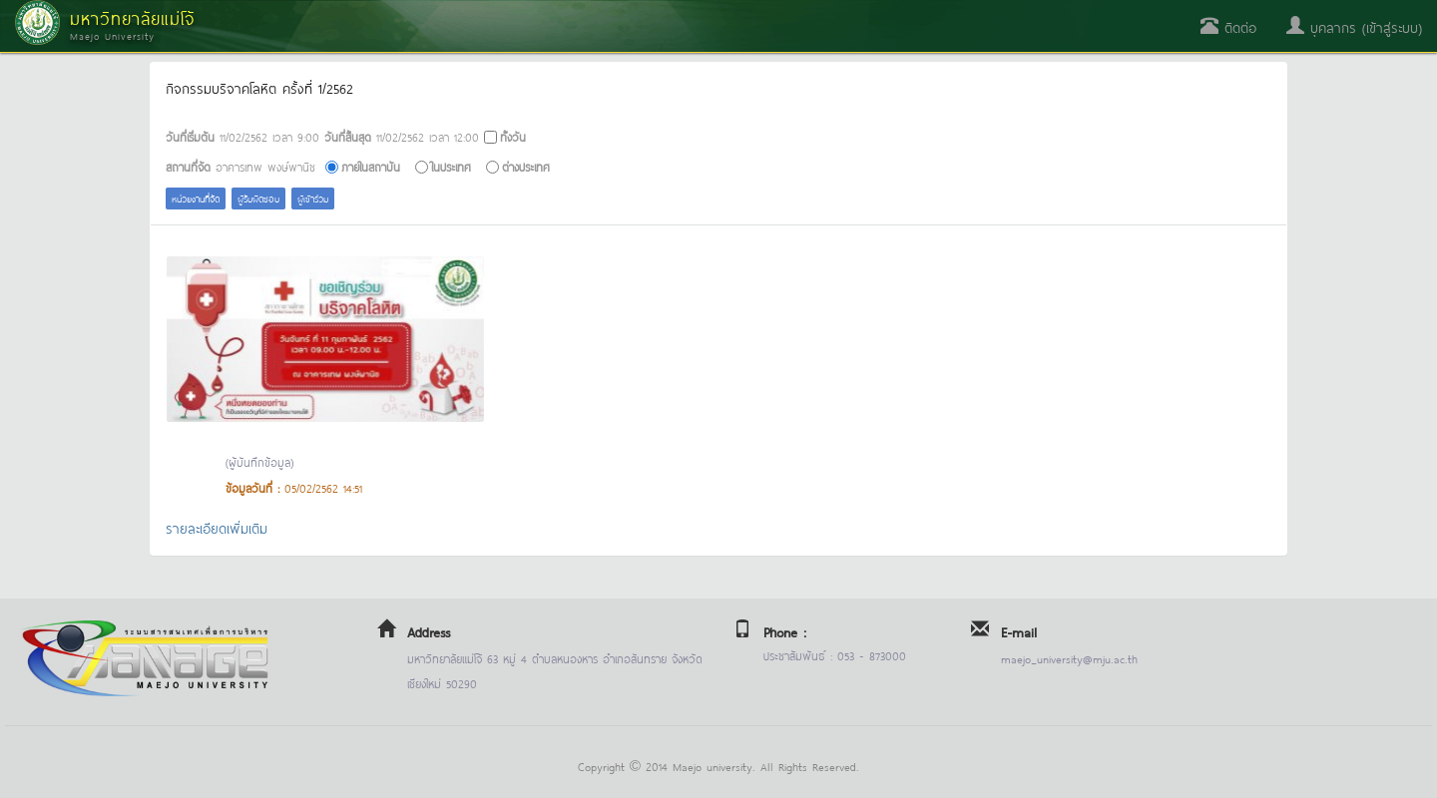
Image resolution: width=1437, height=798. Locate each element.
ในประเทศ (451, 166)
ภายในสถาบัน (370, 166)
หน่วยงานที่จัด (196, 198)
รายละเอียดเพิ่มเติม (216, 527)
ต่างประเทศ (526, 166)
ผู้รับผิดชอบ (258, 198)
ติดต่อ (1228, 26)
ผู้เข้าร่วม (312, 198)
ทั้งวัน (513, 136)
